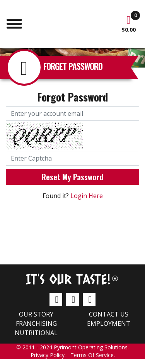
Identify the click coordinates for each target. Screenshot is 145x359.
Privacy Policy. (50, 355)
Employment (108, 323)
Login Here (86, 195)
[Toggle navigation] (14, 22)
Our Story (36, 314)
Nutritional (36, 333)
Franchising (36, 323)
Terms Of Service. (92, 355)
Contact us (108, 314)
